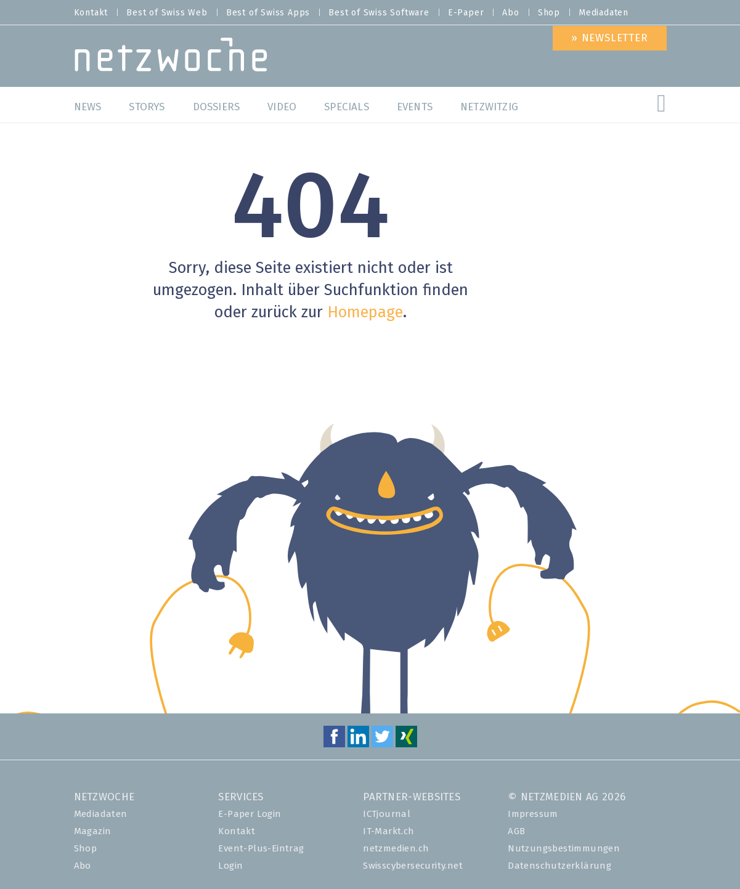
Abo (510, 13)
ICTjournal (386, 814)
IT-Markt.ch (388, 831)
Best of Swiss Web (167, 13)
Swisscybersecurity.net (413, 866)
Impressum (533, 814)
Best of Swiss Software (378, 13)
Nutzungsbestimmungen (564, 848)
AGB (516, 831)
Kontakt (91, 13)
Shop (549, 13)
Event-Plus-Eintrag (261, 848)
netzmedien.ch (396, 848)
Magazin (93, 831)
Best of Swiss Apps (268, 13)
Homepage (365, 312)
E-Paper (466, 13)
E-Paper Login (249, 814)
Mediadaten (603, 13)
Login (230, 866)
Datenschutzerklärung (559, 866)
